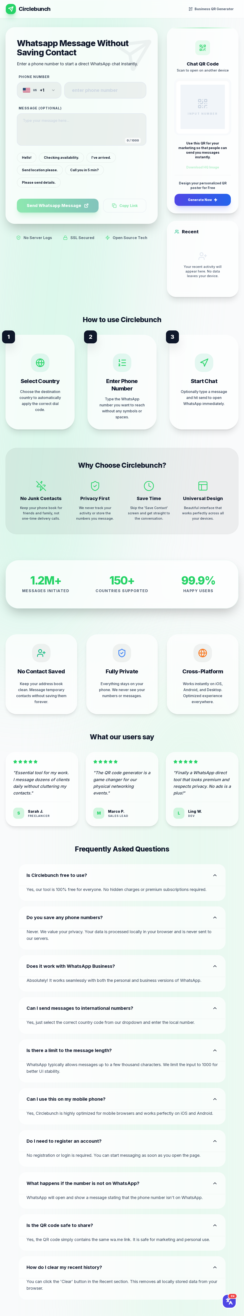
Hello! (26, 157)
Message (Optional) (40, 108)
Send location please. (40, 170)
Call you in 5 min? (84, 170)
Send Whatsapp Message (58, 205)
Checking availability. (61, 157)
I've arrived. (101, 157)
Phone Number (34, 77)
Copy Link (125, 205)
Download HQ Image (202, 167)
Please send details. (39, 182)
